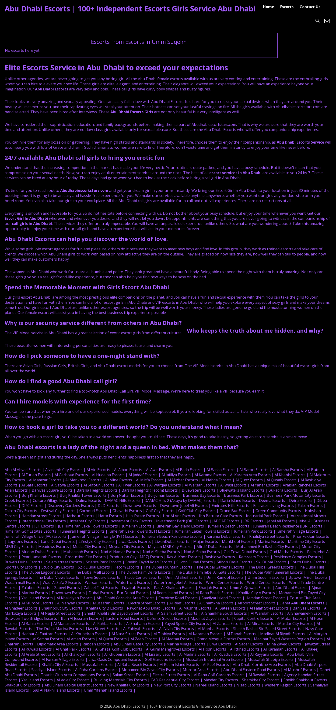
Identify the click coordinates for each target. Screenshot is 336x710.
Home (268, 6)
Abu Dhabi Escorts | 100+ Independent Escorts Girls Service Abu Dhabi (130, 8)
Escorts (287, 6)
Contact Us (310, 6)
